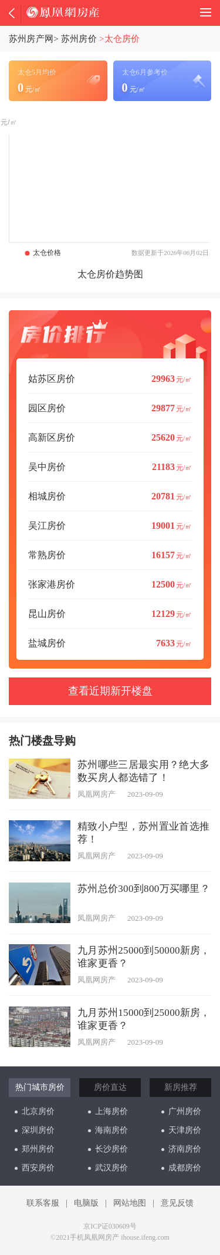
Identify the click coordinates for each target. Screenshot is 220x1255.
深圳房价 (35, 1130)
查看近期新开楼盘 (110, 691)
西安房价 (35, 1167)
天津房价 (181, 1130)
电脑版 (86, 1203)
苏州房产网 (31, 38)
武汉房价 (108, 1167)
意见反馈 (177, 1203)
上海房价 (108, 1111)
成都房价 (181, 1167)
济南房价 (181, 1149)
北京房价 (35, 1111)
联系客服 (42, 1203)
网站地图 (129, 1203)
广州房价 (181, 1111)
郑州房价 (35, 1149)
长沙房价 (108, 1149)
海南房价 (108, 1130)
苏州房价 (79, 38)
